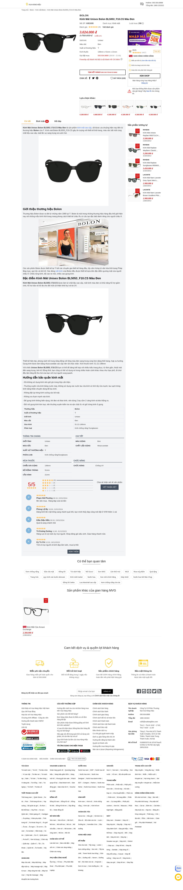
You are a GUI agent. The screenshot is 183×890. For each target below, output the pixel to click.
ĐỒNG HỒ (53, 797)
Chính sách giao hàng (101, 715)
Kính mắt (116, 23)
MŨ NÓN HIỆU (55, 816)
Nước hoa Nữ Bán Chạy (142, 577)
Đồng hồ (62, 572)
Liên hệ (24, 727)
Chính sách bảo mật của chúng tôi (107, 696)
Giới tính (27, 441)
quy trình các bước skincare (54, 577)
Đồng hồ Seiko (69, 582)
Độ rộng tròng (30, 470)
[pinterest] (149, 691)
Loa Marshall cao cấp (87, 582)
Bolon (32, 10)
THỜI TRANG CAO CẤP (29, 793)
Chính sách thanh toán (101, 721)
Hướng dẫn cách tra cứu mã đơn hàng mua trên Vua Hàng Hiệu (73, 709)
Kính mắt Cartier (76, 577)
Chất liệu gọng (83, 446)
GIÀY (108, 816)
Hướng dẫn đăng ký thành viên (104, 740)
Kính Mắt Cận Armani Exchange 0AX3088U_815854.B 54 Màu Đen (35, 628)
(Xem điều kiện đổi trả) (149, 60)
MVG (134, 50)
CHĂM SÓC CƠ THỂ (57, 839)
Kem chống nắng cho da (110, 582)
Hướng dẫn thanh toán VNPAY (32, 721)
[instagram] (144, 691)
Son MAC (102, 572)
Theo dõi (157, 51)
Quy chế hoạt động (28, 711)
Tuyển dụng (25, 724)
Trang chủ (24, 10)
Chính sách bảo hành (100, 711)
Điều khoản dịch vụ (100, 730)
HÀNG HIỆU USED (84, 835)
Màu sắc (27, 446)
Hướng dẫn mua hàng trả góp (103, 746)
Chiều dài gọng (30, 466)
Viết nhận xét (109, 487)
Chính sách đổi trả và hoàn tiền (104, 718)
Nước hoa (91, 577)
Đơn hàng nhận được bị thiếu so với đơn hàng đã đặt (72, 718)
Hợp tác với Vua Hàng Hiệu (31, 715)
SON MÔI (110, 766)
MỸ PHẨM (81, 841)
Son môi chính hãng (108, 577)
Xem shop (145, 76)
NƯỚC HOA (82, 766)
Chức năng (79, 466)
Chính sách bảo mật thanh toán (104, 724)
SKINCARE (25, 858)
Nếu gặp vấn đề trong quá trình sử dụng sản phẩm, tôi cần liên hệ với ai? (73, 735)
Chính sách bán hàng (100, 708)
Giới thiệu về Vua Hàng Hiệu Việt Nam (35, 708)
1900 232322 (159, 5)
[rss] (159, 691)
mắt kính (59, 271)
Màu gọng (80, 441)
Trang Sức (34, 577)
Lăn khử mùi (115, 572)
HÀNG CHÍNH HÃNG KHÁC (144, 793)
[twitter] (154, 691)
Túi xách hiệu (75, 572)
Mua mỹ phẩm (139, 572)
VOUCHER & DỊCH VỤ (58, 766)
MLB (127, 572)
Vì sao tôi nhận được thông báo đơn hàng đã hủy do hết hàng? (73, 729)
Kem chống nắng (32, 572)
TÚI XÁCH (25, 766)
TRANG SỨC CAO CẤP (143, 766)
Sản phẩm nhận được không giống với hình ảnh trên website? (73, 724)
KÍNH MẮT (81, 797)
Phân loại (27, 455)
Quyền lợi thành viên (100, 743)
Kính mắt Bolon (40, 10)
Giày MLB (124, 577)
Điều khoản (44, 759)
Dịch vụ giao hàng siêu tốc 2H (104, 737)
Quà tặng (153, 572)
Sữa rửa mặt (49, 572)
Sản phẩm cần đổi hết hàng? (67, 714)
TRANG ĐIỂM (111, 780)
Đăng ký (145, 83)
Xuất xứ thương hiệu (33, 450)
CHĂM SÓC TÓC (84, 812)
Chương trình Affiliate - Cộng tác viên (34, 718)
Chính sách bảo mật (100, 727)
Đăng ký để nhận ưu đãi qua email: (34, 693)
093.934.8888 (157, 3)
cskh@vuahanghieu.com (149, 722)
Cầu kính (27, 475)
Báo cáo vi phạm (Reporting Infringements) (108, 749)
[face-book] (139, 691)
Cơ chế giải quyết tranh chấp (103, 734)
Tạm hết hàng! (102, 72)
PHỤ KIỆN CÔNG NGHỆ (58, 858)
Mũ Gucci (89, 572)
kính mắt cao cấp (84, 128)
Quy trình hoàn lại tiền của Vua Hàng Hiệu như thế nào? (72, 741)
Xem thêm (73, 552)
